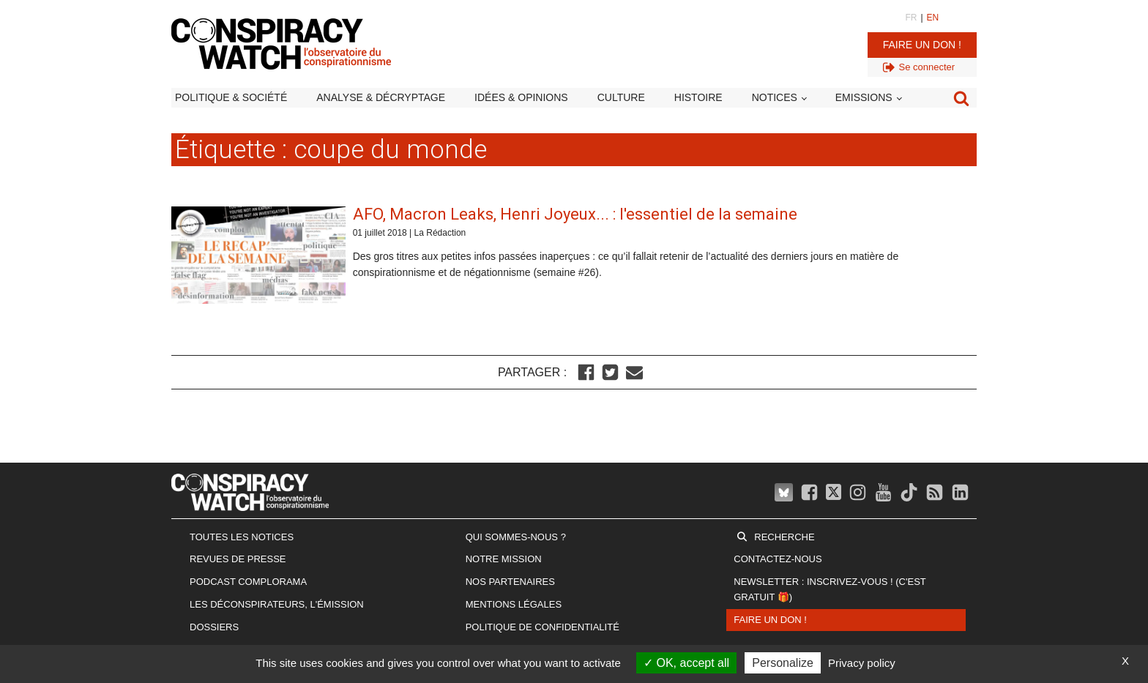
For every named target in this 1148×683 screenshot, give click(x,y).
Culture (621, 97)
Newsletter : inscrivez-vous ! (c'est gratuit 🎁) (829, 589)
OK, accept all (686, 663)
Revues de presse (238, 558)
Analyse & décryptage (380, 97)
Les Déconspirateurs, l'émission (277, 604)
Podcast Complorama (248, 581)
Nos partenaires (510, 581)
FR (911, 17)
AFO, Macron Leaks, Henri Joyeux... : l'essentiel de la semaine (575, 214)
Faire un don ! (922, 45)
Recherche (784, 536)
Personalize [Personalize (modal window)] (782, 663)
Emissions (863, 97)
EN (933, 17)
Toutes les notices (242, 536)
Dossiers (214, 627)
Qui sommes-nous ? (516, 536)
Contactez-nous (777, 558)
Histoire (698, 97)
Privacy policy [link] (861, 663)
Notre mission (504, 558)
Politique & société (231, 97)
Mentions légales (514, 604)
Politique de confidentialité (542, 627)
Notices (774, 97)
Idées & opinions (521, 97)
